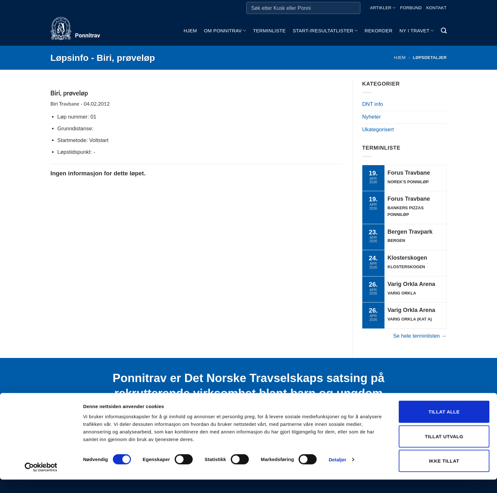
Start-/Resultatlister (325, 31)
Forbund (411, 7)
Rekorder (378, 30)
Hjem (190, 30)
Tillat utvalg (444, 449)
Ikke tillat (444, 474)
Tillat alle (444, 425)
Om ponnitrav (225, 31)
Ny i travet (416, 31)
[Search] (444, 30)
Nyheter (371, 117)
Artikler (383, 8)
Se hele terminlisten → (420, 336)
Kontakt (436, 7)
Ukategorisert (378, 129)
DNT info (372, 104)
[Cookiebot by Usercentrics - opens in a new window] (41, 480)
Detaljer (337, 473)
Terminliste (269, 30)
